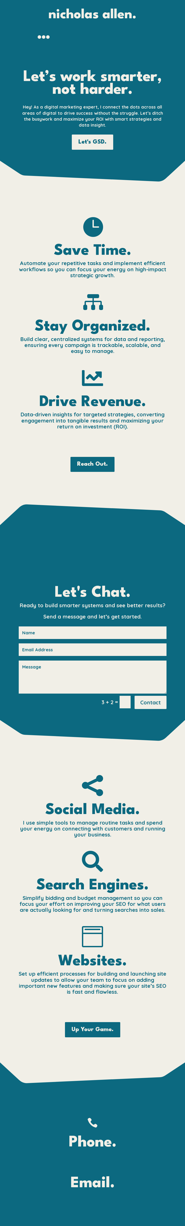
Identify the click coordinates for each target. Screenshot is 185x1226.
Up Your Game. (93, 1029)
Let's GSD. (92, 142)
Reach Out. (92, 464)
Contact (150, 702)
